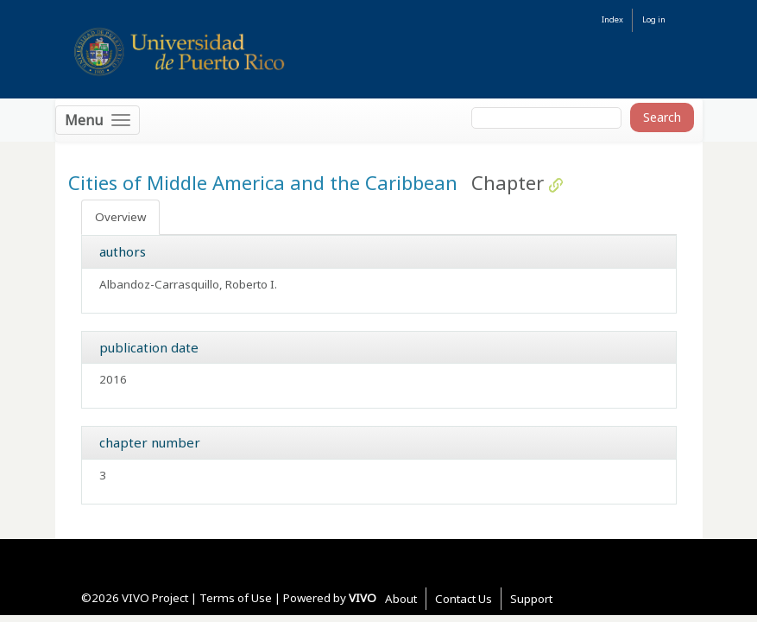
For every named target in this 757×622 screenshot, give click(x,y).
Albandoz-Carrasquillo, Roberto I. (188, 284)
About (401, 598)
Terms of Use (235, 598)
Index (612, 19)
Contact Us (463, 598)
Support (531, 598)
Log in (654, 19)
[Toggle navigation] (97, 120)
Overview (120, 217)
